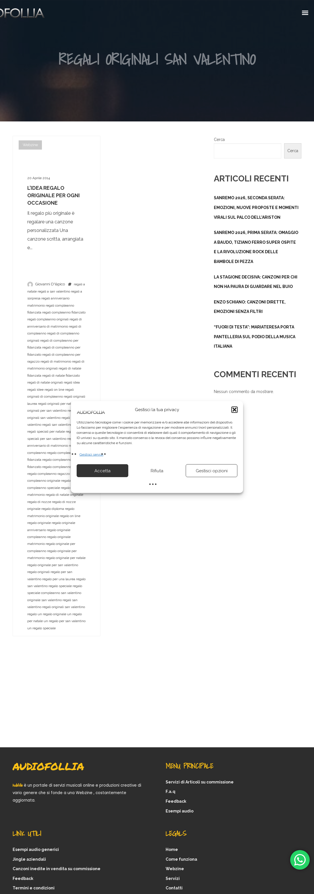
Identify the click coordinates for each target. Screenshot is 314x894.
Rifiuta (157, 470)
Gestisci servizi (91, 454)
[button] (234, 410)
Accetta (102, 470)
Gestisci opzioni (212, 470)
